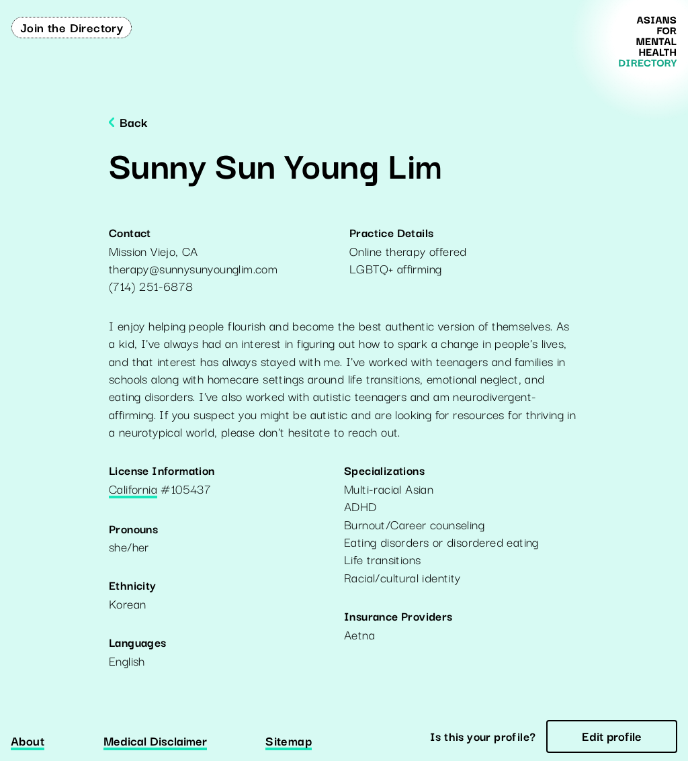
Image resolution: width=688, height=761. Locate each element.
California (133, 490)
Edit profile (612, 735)
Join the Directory (71, 26)
